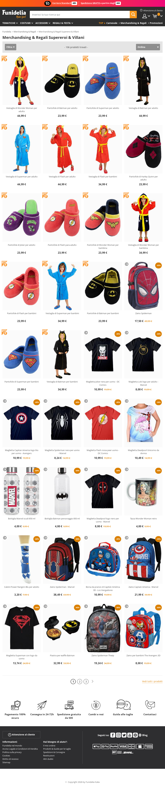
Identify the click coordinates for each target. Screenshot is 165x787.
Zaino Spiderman (143, 313)
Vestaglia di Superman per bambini (62, 313)
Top (101, 23)
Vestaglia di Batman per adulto (143, 108)
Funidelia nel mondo (12, 745)
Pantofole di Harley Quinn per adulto (143, 178)
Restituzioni (48, 755)
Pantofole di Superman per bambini (22, 381)
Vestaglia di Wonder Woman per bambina (143, 246)
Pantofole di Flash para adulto (62, 244)
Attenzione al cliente (21, 734)
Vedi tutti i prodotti (152, 681)
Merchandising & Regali (25, 31)
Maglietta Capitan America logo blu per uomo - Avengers (21, 452)
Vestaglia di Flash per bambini (103, 176)
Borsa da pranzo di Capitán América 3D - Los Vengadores (103, 588)
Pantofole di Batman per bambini (103, 313)
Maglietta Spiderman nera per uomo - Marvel (62, 452)
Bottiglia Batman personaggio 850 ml (62, 518)
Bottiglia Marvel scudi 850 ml (21, 518)
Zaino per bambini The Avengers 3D (143, 655)
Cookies (6, 755)
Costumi (25, 23)
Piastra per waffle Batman (62, 655)
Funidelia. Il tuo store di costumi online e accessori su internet (14, 14)
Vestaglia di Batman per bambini (62, 381)
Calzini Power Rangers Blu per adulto (21, 586)
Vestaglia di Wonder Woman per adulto (21, 110)
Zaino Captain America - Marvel (143, 586)
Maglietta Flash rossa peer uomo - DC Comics (103, 452)
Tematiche (8, 23)
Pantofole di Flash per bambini (21, 313)
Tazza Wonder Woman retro (143, 518)
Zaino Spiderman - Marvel (62, 586)
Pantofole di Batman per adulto (62, 108)
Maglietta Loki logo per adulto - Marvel (143, 383)
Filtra (9, 47)
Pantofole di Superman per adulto (103, 108)
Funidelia (6, 31)
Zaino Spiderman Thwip (103, 655)
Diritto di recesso (10, 758)
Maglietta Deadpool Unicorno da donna (143, 452)
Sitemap (6, 762)
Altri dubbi (48, 758)
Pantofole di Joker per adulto (21, 244)
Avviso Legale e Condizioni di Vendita (20, 748)
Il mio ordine (49, 745)
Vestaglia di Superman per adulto (22, 176)
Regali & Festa (62, 23)
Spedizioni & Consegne (54, 752)
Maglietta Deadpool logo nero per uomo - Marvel (103, 520)
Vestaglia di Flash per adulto (62, 176)
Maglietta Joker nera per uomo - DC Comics (103, 383)
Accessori (41, 23)
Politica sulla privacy (12, 752)
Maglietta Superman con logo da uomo (21, 657)
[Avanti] (92, 681)
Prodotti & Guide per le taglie (57, 748)
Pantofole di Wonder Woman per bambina (103, 246)
